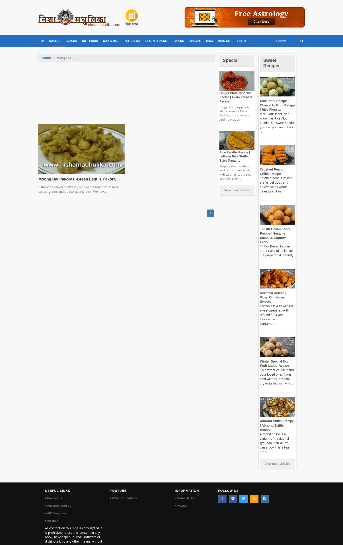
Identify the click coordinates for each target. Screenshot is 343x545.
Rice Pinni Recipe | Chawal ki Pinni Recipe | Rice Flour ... (277, 105)
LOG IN (240, 41)
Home (46, 58)
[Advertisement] (127, 95)
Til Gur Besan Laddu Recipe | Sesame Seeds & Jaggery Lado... (277, 233)
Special (231, 60)
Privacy (182, 492)
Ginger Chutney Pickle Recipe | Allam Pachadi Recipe (235, 97)
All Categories (56, 500)
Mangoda (64, 58)
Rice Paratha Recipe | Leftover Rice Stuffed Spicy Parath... (234, 156)
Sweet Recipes (272, 62)
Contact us (54, 485)
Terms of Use (186, 485)
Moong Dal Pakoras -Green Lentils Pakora (76, 179)
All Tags (52, 507)
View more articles (237, 190)
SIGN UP (224, 41)
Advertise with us (59, 492)
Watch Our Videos (124, 485)
